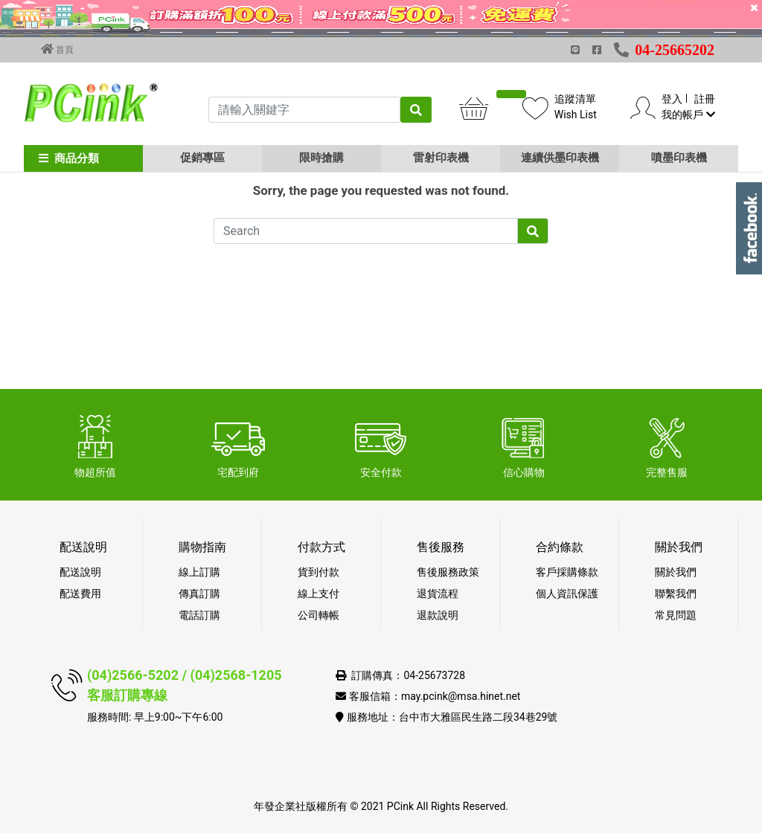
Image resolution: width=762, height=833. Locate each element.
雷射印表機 (441, 157)
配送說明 (80, 572)
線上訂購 (199, 572)
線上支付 (318, 593)
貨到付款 (318, 572)
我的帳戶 (688, 114)
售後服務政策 (448, 572)
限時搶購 (321, 157)
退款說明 (437, 615)
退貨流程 (437, 593)
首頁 (57, 49)
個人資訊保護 (567, 593)
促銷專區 (202, 157)
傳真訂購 (199, 593)
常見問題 (676, 615)
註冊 (704, 99)
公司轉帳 (318, 615)
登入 (672, 99)
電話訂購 (199, 615)
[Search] (366, 313)
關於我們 (676, 572)
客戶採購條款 (567, 572)
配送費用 (80, 593)
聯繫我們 (676, 593)
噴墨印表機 (679, 157)
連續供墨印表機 (560, 157)
